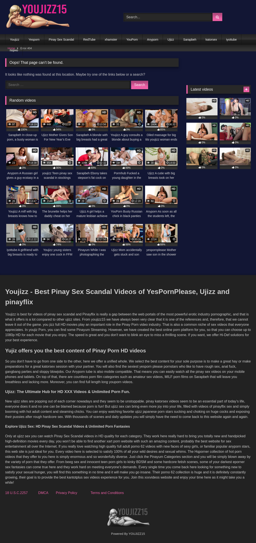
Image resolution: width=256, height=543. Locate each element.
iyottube (231, 39)
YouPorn (132, 39)
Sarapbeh (189, 39)
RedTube (89, 39)
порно (14, 50)
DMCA (43, 493)
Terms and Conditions (107, 493)
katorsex (211, 39)
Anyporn (152, 39)
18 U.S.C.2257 (16, 493)
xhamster (111, 39)
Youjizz (14, 39)
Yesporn (34, 39)
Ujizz (170, 39)
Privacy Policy (66, 493)
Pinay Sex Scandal (61, 39)
